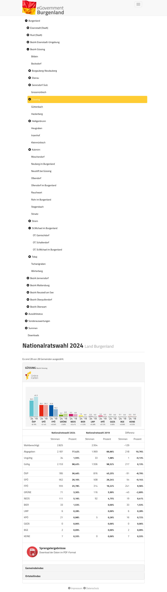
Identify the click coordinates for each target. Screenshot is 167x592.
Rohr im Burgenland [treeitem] (41, 199)
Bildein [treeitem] (34, 56)
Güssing (36, 99)
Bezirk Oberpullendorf (41, 299)
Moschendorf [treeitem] (37, 156)
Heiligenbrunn (39, 121)
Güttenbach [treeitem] (37, 106)
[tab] (83, 568)
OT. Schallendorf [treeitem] (41, 242)
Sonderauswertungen (39, 321)
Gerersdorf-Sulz (40, 85)
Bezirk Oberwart (38, 306)
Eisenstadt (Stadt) (39, 28)
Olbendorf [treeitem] (36, 178)
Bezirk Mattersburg (40, 285)
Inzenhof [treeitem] (35, 135)
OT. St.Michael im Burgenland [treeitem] (47, 249)
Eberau (35, 78)
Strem (35, 221)
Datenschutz (91, 588)
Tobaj (34, 256)
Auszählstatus (36, 314)
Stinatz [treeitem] (34, 214)
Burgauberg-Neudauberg (44, 70)
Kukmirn (36, 149)
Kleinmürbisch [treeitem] (38, 142)
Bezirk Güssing (37, 49)
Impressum (75, 588)
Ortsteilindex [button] (33, 576)
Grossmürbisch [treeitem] (38, 92)
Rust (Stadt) (36, 35)
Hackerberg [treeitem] (37, 114)
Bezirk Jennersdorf (39, 278)
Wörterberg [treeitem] (37, 271)
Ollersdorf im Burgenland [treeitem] (43, 185)
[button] (25, 21)
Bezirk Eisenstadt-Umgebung (45, 42)
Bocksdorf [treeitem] (36, 63)
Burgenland (34, 20)
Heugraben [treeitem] (36, 128)
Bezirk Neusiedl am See (42, 292)
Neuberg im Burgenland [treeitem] (43, 164)
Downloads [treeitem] (33, 335)
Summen (33, 328)
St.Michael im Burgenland (44, 228)
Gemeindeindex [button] (34, 568)
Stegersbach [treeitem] (37, 206)
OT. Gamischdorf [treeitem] (41, 235)
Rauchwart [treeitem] (36, 192)
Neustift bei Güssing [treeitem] (41, 171)
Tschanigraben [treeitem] (38, 264)
